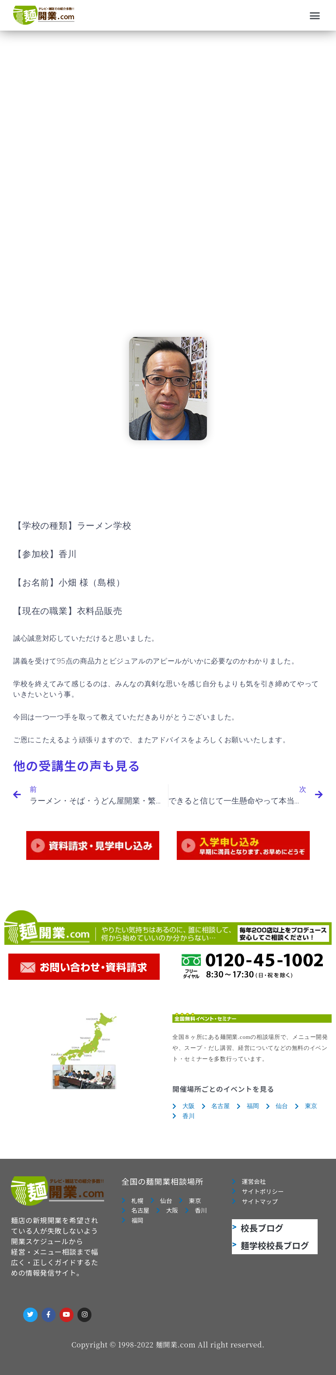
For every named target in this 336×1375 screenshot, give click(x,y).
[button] (315, 15)
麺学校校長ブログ (275, 1245)
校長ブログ (262, 1227)
